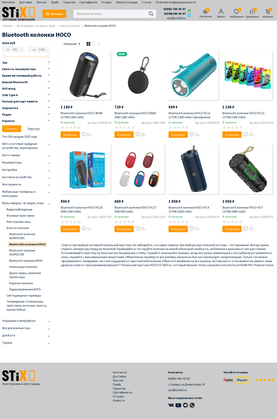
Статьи (146, 2)
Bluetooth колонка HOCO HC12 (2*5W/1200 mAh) (243, 115)
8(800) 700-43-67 (175, 9)
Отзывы (106, 2)
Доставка (25, 2)
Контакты (8, 2)
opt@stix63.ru (176, 18)
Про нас (41, 2)
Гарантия (69, 2)
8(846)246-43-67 (175, 13)
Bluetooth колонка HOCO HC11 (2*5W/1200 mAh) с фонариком (189, 115)
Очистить (34, 129)
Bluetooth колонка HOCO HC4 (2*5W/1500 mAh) (189, 209)
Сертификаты (88, 2)
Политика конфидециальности (176, 2)
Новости (119, 400)
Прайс (55, 2)
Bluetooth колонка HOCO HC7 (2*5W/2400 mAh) (242, 209)
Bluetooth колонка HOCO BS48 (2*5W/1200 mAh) (81, 115)
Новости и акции (127, 2)
